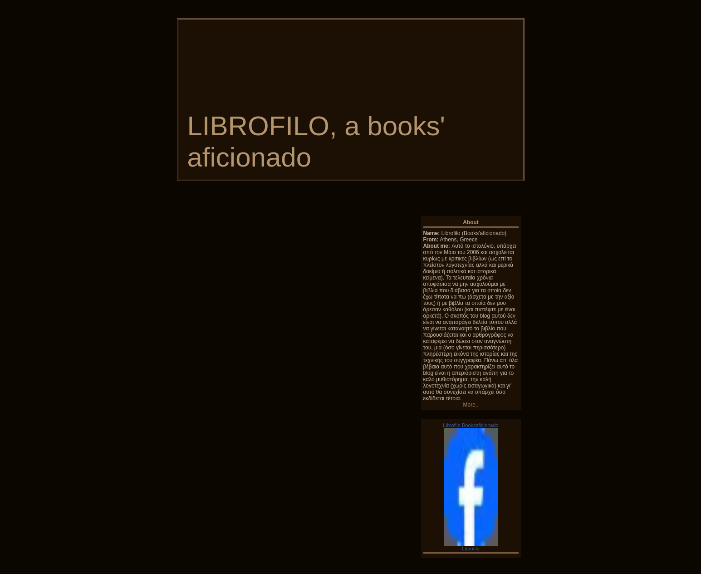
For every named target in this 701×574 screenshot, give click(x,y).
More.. (470, 405)
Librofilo (471, 548)
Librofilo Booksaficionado (470, 425)
